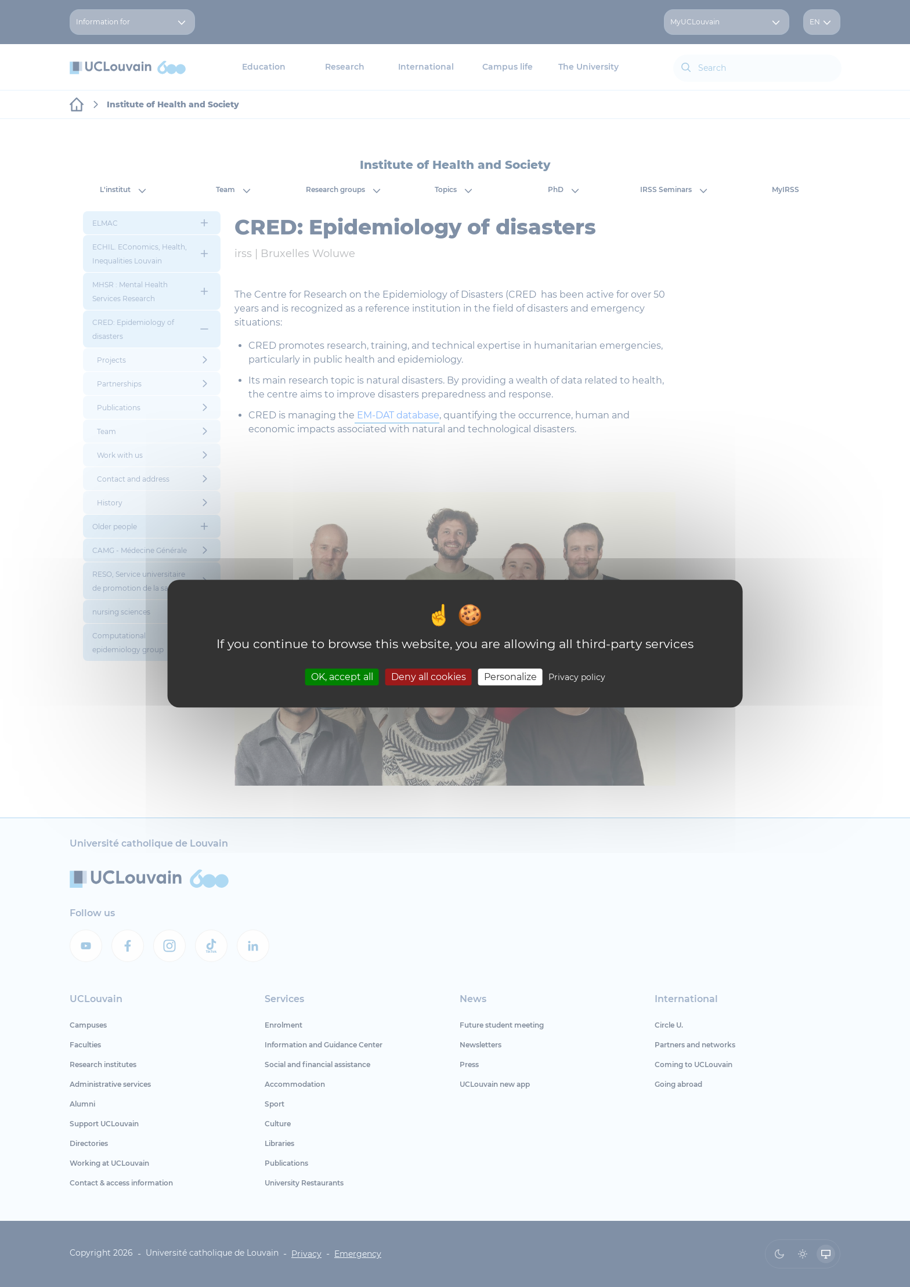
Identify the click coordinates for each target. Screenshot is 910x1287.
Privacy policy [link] (576, 677)
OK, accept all (342, 676)
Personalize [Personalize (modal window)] (510, 676)
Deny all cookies (428, 676)
